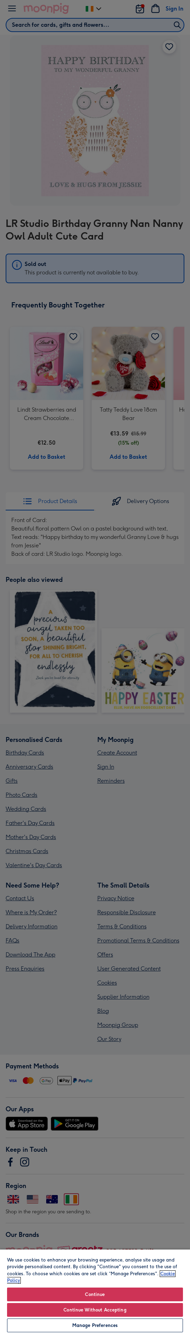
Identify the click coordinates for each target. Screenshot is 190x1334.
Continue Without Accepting (94, 1310)
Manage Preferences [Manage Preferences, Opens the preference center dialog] (95, 1325)
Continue (95, 1294)
